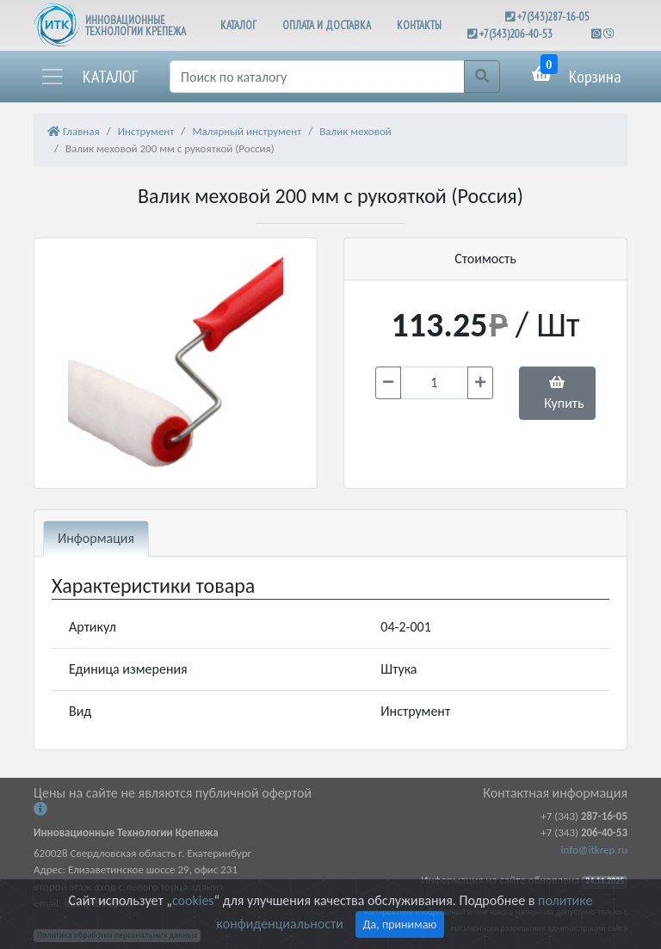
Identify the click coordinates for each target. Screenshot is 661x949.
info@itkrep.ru (594, 849)
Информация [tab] (96, 538)
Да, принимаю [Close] (400, 924)
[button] (89, 76)
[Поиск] (317, 76)
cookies (192, 900)
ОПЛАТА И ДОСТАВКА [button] (326, 25)
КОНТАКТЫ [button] (419, 25)
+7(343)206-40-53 (516, 34)
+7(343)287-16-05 (553, 16)
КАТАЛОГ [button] (238, 25)
